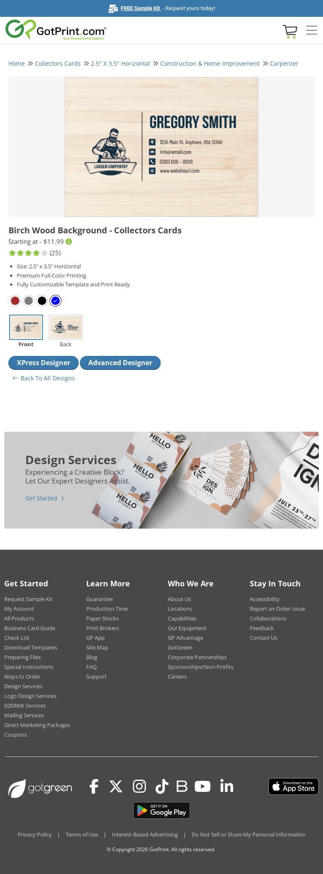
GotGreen (180, 647)
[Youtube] (202, 786)
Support (96, 676)
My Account (19, 608)
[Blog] (181, 785)
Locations (180, 608)
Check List (16, 637)
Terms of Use (82, 834)
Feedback (262, 628)
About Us (179, 599)
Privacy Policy (35, 834)
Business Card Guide (29, 628)
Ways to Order (22, 676)
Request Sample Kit (28, 599)
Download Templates (30, 647)
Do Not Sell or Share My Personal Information (249, 834)
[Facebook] (94, 786)
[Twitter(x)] (115, 786)
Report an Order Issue (277, 608)
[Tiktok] (162, 786)
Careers (177, 676)
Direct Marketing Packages (37, 725)
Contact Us (263, 637)
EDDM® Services (25, 705)
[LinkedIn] (227, 786)
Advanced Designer (120, 362)
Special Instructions (28, 667)
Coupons (15, 734)
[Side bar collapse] (312, 31)
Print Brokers (102, 628)
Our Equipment (187, 628)
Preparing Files (22, 657)
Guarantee (99, 599)
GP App (95, 637)
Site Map (97, 647)
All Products (19, 618)
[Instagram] (139, 786)
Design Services (23, 686)
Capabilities (182, 618)
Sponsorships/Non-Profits (200, 667)
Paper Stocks (102, 618)
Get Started (41, 498)
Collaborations (268, 618)
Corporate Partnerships (197, 657)
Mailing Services (24, 715)
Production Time (107, 608)
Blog (91, 657)
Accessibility (265, 599)
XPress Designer (43, 362)
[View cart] (289, 30)
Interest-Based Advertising (145, 834)
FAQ (91, 667)
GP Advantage (185, 637)
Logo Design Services (30, 696)
